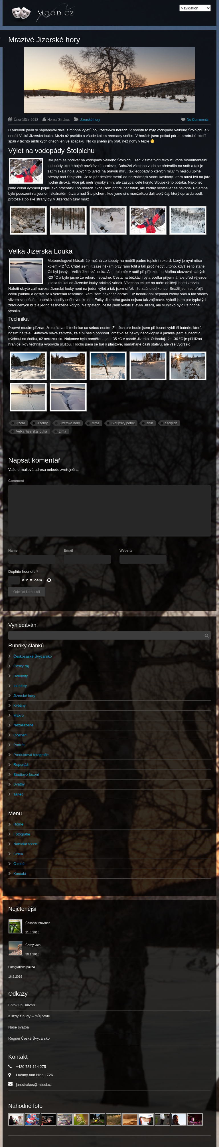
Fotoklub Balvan (21, 1005)
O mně (19, 863)
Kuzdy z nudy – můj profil (29, 1016)
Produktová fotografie (31, 755)
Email (68, 551)
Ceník (18, 854)
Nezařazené (23, 725)
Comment (16, 481)
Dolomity (20, 676)
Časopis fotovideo (37, 923)
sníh (150, 423)
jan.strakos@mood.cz (34, 1084)
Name (13, 551)
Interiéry (20, 686)
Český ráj (21, 666)
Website (126, 551)
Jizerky (42, 423)
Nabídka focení (25, 844)
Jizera (20, 423)
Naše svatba (18, 1027)
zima (62, 431)
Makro (18, 715)
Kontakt (19, 873)
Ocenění (20, 735)
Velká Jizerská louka (31, 431)
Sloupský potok (123, 423)
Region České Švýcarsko (29, 1038)
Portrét (19, 745)
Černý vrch (32, 945)
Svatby (19, 784)
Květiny (19, 705)
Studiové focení (26, 774)
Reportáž (21, 764)
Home (18, 824)
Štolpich (171, 423)
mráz (96, 423)
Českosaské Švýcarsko (32, 656)
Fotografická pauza (21, 967)
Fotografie (21, 834)
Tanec (18, 794)
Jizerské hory (90, 120)
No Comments (197, 120)
